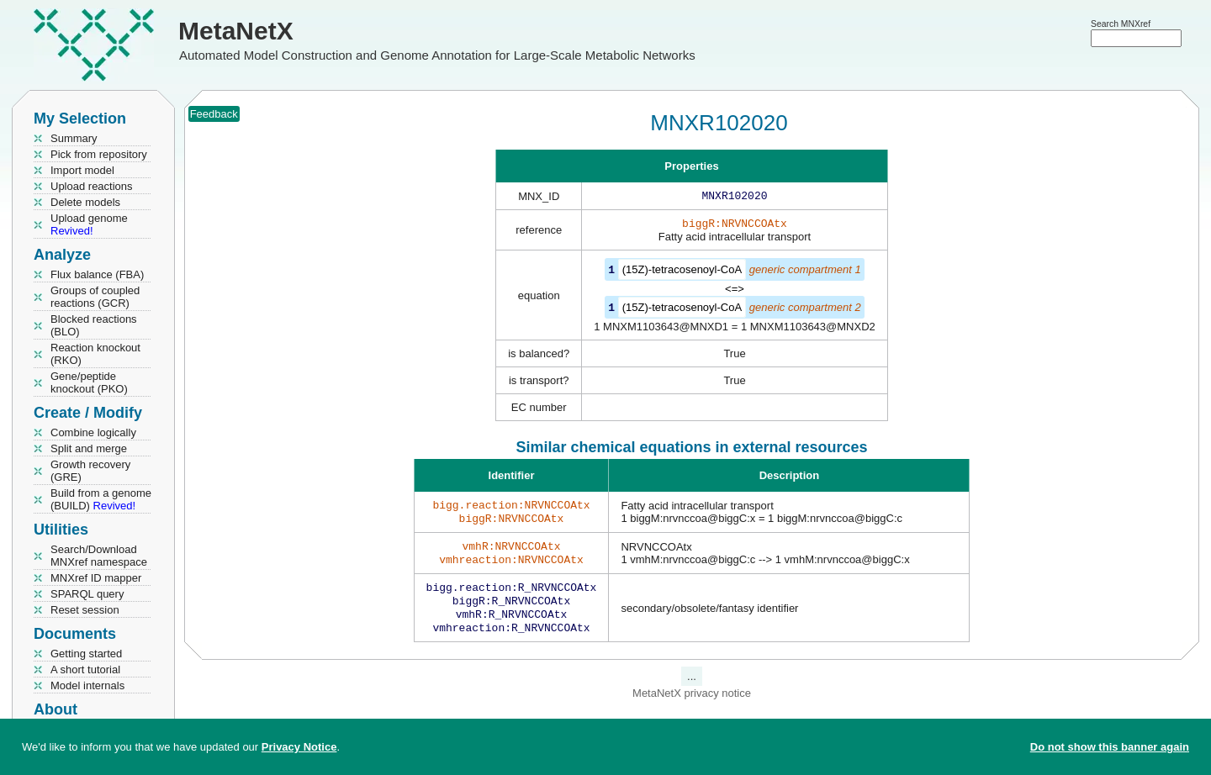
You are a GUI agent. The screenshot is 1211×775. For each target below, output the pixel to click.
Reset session (84, 610)
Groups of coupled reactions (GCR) (95, 296)
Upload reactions (91, 186)
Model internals (87, 685)
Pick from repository (98, 154)
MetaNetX (235, 31)
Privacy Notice (299, 747)
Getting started (86, 653)
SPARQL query (87, 594)
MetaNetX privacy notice (691, 708)
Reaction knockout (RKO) (95, 353)
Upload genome (89, 224)
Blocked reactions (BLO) (93, 325)
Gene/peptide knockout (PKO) (89, 382)
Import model (82, 170)
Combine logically (93, 432)
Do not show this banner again (1109, 747)
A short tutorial (85, 669)
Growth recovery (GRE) (90, 470)
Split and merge (88, 448)
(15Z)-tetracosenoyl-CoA (682, 272)
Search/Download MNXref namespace (98, 555)
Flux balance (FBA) (97, 274)
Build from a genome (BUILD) (100, 499)
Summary (74, 138)
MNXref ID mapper (95, 578)
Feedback (214, 114)
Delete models (85, 202)
